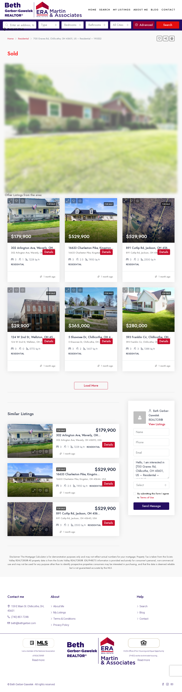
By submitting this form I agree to (151, 495)
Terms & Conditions (64, 618)
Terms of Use (147, 497)
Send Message (151, 506)
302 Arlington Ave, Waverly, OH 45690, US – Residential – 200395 (55, 248)
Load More (91, 386)
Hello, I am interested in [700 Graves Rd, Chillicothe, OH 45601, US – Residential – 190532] (151, 469)
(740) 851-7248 (13, 29)
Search (104, 9)
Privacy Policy (61, 625)
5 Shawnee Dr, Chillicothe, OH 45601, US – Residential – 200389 (111, 337)
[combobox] (151, 485)
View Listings (157, 424)
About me (140, 9)
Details (48, 252)
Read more (38, 660)
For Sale (61, 430)
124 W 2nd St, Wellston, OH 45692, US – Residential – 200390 (53, 337)
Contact (168, 9)
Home (92, 9)
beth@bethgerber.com (23, 623)
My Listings (122, 9)
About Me (58, 606)
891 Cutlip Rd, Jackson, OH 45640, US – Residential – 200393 (97, 513)
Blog (155, 9)
